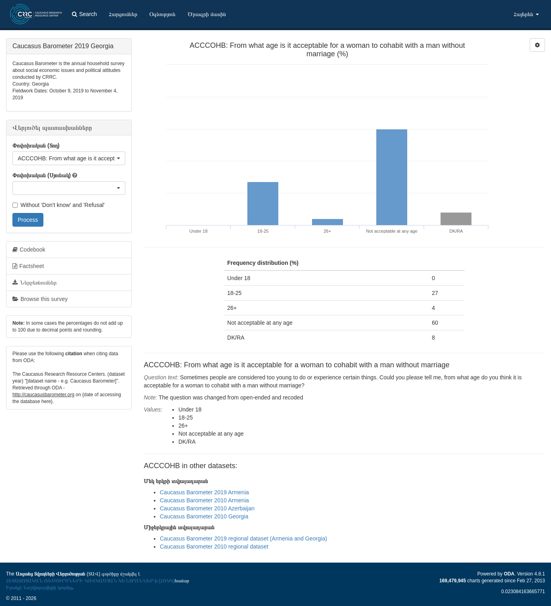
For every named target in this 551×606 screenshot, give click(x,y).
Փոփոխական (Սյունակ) (41, 175)
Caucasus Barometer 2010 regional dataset (214, 546)
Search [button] (84, 14)
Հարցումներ (123, 14)
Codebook (28, 249)
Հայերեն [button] (526, 14)
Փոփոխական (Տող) (35, 145)
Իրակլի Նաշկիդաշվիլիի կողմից (39, 587)
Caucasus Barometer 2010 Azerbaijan (207, 508)
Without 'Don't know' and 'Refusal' (58, 205)
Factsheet (28, 266)
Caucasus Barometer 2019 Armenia (204, 492)
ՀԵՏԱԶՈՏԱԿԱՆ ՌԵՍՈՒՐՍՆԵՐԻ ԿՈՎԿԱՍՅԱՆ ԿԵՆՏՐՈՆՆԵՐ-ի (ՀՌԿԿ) (90, 580)
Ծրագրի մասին (207, 14)
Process (28, 220)
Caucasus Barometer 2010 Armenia (204, 500)
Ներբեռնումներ (34, 282)
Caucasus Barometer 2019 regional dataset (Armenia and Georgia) (243, 538)
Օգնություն (162, 14)
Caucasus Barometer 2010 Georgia (204, 516)
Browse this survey (39, 299)
